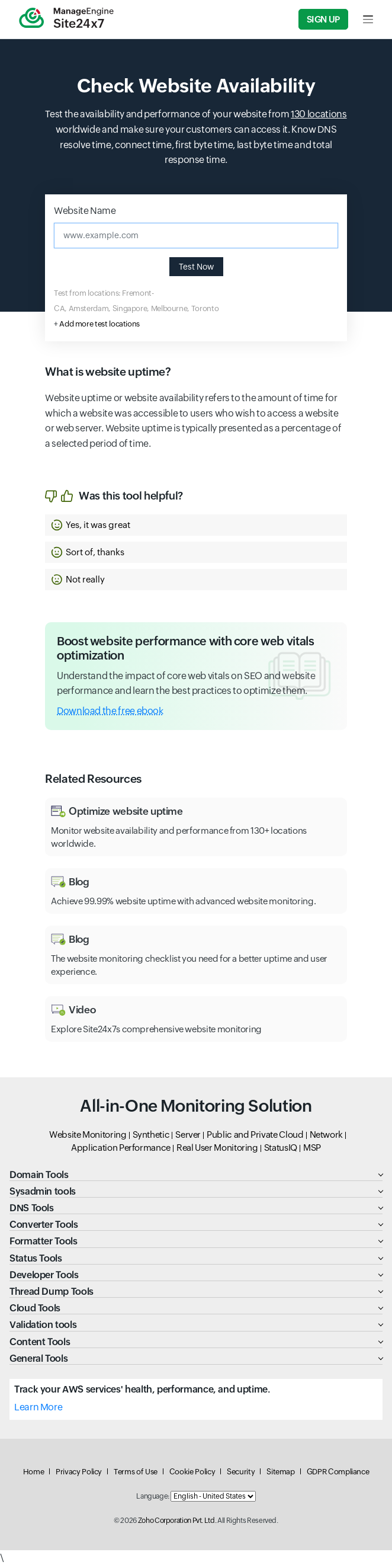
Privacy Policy (79, 1471)
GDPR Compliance (338, 1471)
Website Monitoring (88, 1134)
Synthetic (151, 1134)
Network (326, 1134)
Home (33, 1471)
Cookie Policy (192, 1471)
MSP (312, 1147)
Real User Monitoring (217, 1147)
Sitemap (280, 1471)
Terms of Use (136, 1471)
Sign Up (323, 19)
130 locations (318, 114)
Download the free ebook (110, 710)
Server (188, 1134)
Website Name (85, 210)
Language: (152, 1496)
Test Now (196, 266)
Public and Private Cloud (255, 1134)
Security (241, 1471)
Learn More (38, 1407)
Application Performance (121, 1147)
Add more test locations (99, 323)
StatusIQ (280, 1147)
